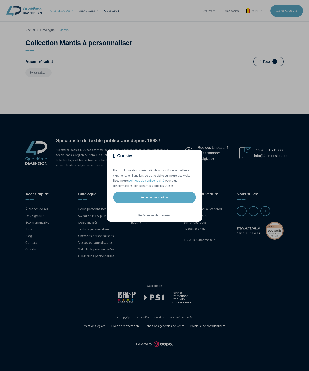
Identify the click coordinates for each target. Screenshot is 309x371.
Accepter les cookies (154, 197)
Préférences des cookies (154, 215)
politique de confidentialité (146, 180)
